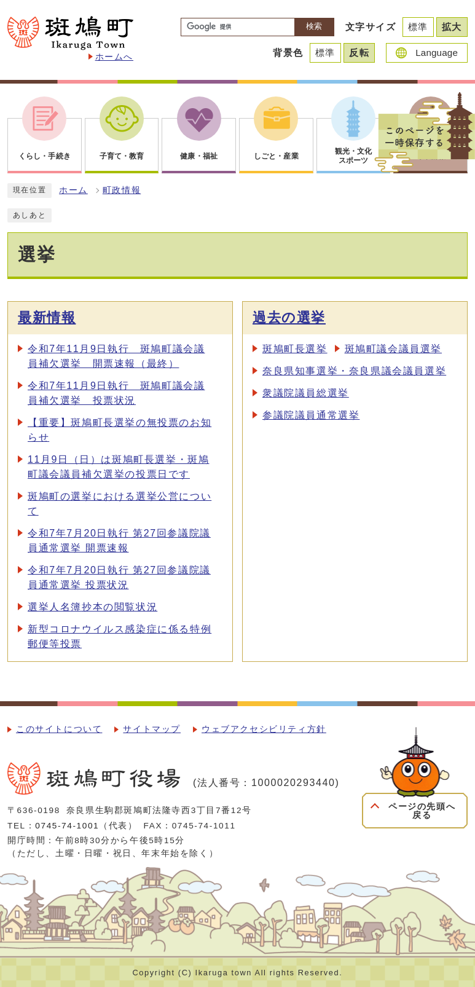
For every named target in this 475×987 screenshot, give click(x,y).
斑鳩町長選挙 (295, 349)
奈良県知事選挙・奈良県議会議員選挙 (354, 371)
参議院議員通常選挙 (310, 415)
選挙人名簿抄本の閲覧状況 (92, 607)
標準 (418, 27)
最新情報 (47, 317)
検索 (314, 26)
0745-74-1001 (67, 825)
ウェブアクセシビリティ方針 (264, 729)
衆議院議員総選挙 (305, 393)
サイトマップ (152, 729)
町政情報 (122, 190)
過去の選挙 (289, 317)
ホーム (73, 190)
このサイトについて (59, 729)
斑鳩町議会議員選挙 (393, 349)
